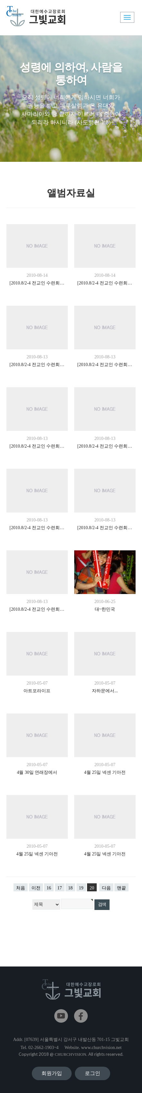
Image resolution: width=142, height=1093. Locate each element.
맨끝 (121, 888)
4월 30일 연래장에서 (37, 772)
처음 (20, 888)
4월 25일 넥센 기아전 (105, 772)
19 (81, 888)
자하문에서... (105, 690)
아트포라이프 (36, 690)
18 (70, 888)
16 (49, 888)
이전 (35, 888)
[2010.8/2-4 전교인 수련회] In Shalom (37, 283)
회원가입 (51, 1073)
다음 (106, 888)
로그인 (92, 1073)
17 (60, 888)
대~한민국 (105, 609)
